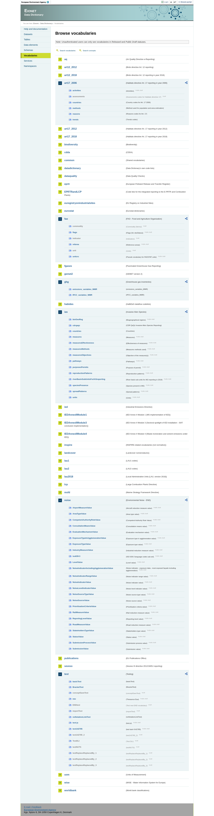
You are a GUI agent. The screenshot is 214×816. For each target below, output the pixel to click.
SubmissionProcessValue (84, 643)
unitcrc (76, 256)
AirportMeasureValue (82, 508)
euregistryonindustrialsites (79, 203)
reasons (76, 114)
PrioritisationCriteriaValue (84, 606)
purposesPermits (80, 367)
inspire (68, 445)
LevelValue (78, 562)
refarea (76, 244)
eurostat (69, 211)
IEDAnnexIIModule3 (75, 422)
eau (74, 699)
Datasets (28, 34)
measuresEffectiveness (83, 343)
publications (71, 658)
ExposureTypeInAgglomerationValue (89, 538)
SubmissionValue (81, 649)
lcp (66, 484)
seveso (68, 666)
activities (77, 90)
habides (68, 304)
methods (77, 108)
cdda (67, 152)
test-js (75, 723)
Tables (27, 39)
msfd (67, 492)
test (66, 674)
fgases (68, 266)
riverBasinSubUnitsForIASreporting (89, 379)
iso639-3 (76, 556)
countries (77, 102)
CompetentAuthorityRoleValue (86, 520)
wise (67, 782)
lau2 (66, 468)
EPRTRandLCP (73, 192)
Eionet (35, 23)
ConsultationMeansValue (84, 526)
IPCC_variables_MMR (82, 295)
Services (28, 61)
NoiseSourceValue (81, 600)
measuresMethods (81, 349)
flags (75, 232)
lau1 (66, 460)
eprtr (67, 184)
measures (77, 337)
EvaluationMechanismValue (85, 532)
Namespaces (30, 66)
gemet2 (68, 274)
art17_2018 (70, 136)
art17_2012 (70, 128)
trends (75, 119)
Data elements (31, 45)
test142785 (77, 729)
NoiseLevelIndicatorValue (84, 588)
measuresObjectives (82, 355)
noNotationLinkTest (81, 717)
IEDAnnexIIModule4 (75, 434)
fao (66, 219)
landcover (70, 453)
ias (66, 312)
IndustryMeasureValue (83, 550)
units (75, 397)
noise (67, 500)
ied (66, 407)
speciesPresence (80, 385)
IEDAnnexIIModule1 (75, 414)
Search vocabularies (67, 50)
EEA (36, 2)
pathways (77, 361)
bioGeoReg (78, 319)
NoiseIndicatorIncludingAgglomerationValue (93, 568)
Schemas (28, 50)
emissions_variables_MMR (85, 289)
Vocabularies (30, 55)
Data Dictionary (46, 23)
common (69, 160)
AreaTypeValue (79, 514)
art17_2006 (70, 83)
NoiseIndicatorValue (82, 582)
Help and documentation (35, 29)
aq (65, 59)
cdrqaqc (76, 325)
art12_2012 (70, 67)
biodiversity (71, 144)
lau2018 (68, 476)
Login (166, 2)
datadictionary (72, 168)
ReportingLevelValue (82, 618)
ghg (66, 282)
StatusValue (78, 637)
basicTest (77, 681)
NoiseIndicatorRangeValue (85, 576)
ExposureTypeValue (82, 544)
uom (66, 774)
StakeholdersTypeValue (83, 630)
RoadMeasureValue (81, 624)
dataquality (70, 176)
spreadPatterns (80, 391)
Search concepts (89, 50)
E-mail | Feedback (32, 807)
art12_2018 (70, 75)
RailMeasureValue (81, 612)
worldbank (70, 790)
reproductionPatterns (82, 373)
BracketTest (78, 687)
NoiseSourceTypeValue (83, 594)
